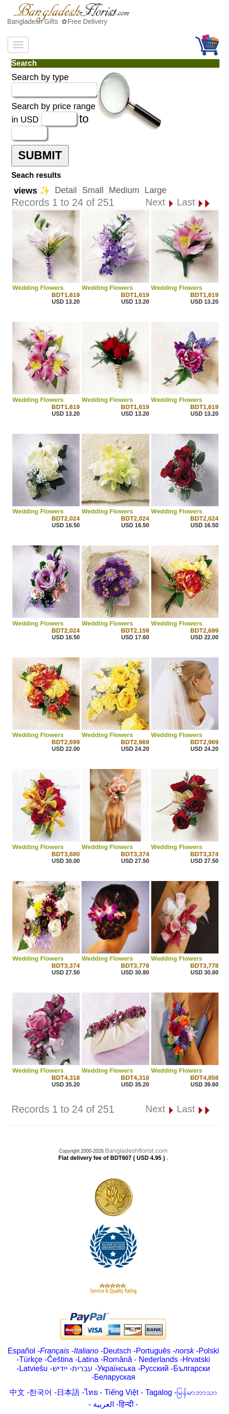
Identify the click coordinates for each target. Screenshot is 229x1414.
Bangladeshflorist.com (136, 1150)
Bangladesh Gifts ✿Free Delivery (57, 21)
